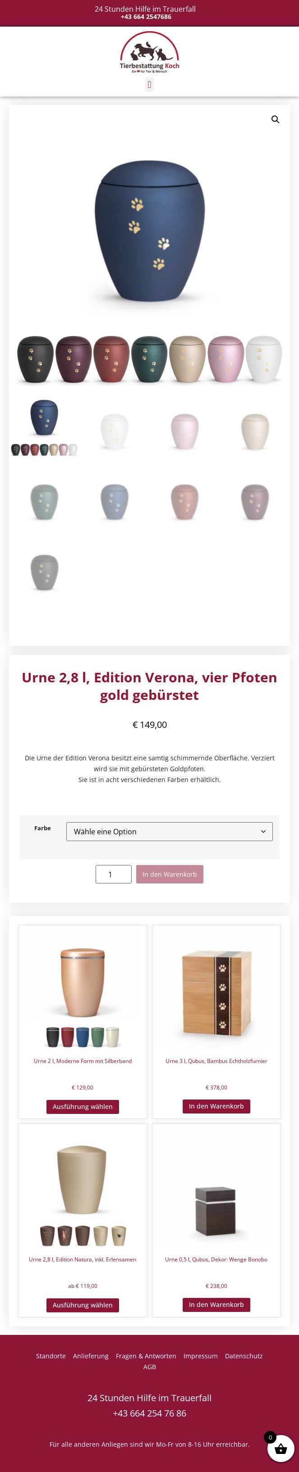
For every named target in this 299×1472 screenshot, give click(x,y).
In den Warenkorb (170, 874)
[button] (149, 84)
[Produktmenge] (114, 874)
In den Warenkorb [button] (216, 1106)
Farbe (42, 829)
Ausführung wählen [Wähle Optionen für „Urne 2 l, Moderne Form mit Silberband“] (83, 1106)
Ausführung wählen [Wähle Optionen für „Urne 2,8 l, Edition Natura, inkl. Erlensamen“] (83, 1305)
